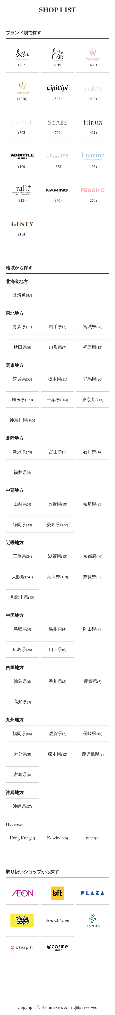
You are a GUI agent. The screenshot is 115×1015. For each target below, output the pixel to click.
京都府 (92, 556)
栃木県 (57, 379)
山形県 (57, 347)
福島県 (92, 347)
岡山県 (92, 629)
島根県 (57, 629)
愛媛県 (92, 681)
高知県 (22, 702)
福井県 (22, 472)
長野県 (57, 504)
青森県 (22, 327)
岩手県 (57, 327)
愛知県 (57, 525)
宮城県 (92, 327)
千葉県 (57, 400)
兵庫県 (57, 577)
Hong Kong (22, 838)
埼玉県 (22, 400)
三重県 (22, 556)
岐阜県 (92, 504)
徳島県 (22, 681)
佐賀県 (57, 734)
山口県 (57, 650)
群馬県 (92, 379)
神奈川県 (22, 420)
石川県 (92, 452)
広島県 (22, 650)
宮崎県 (22, 775)
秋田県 (22, 347)
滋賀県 (57, 556)
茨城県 (22, 379)
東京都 (92, 400)
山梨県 (22, 504)
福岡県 (22, 734)
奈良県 (92, 577)
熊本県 (57, 754)
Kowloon (57, 838)
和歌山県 (22, 597)
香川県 (57, 681)
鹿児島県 (93, 754)
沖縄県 (22, 806)
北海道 (22, 295)
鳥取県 (22, 629)
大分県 (22, 754)
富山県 (57, 452)
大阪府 (22, 577)
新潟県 (22, 452)
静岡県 (22, 525)
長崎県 (92, 734)
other (92, 838)
